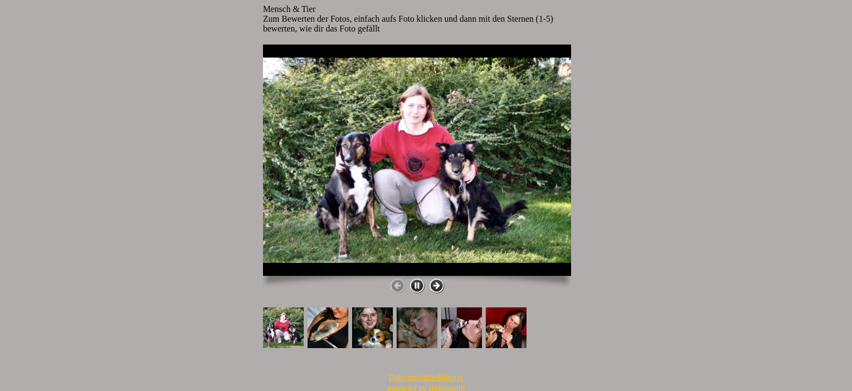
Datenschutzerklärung (426, 377)
